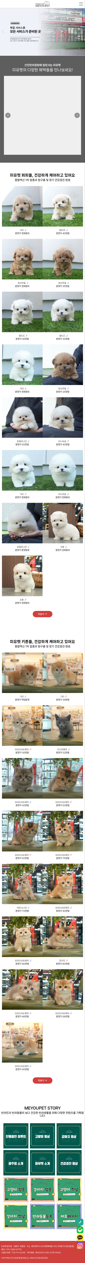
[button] (3, 32)
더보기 (42, 614)
